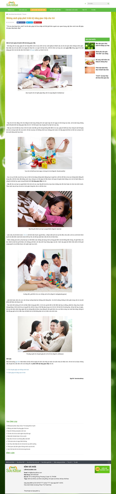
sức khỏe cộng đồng (42, 479)
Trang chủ (11, 10)
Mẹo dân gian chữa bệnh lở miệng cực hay (102, 45)
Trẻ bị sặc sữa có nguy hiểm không (17, 441)
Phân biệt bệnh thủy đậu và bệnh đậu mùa (102, 69)
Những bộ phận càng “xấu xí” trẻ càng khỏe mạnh (21, 426)
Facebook (21, 22)
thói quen (32, 50)
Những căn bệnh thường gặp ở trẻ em (18, 428)
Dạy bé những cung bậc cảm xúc (17, 431)
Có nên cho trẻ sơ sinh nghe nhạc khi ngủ (19, 434)
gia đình (17, 362)
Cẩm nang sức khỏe (72, 10)
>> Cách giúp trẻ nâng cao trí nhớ (15, 373)
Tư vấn (93, 10)
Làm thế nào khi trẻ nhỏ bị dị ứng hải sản (19, 449)
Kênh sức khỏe (10, 462)
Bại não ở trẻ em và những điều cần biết (19, 439)
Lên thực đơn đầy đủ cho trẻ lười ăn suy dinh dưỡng (22, 444)
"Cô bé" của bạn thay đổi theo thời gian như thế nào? (102, 77)
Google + (38, 22)
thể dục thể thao (64, 479)
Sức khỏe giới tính (55, 10)
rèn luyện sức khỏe (53, 479)
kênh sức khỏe (32, 479)
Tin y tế (84, 10)
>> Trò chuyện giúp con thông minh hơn (17, 370)
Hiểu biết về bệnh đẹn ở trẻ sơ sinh (17, 436)
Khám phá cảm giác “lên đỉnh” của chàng (102, 53)
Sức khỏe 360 (23, 10)
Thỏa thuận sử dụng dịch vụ (32, 491)
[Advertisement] (45, 35)
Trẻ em (24, 14)
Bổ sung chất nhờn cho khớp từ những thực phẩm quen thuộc (102, 61)
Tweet (29, 22)
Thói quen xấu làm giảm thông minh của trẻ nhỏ (21, 447)
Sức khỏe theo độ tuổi (38, 10)
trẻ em (25, 235)
